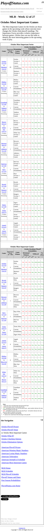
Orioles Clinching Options (11, 439)
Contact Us (22, 528)
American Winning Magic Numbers (14, 450)
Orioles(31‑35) (4, 62)
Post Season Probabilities (10, 480)
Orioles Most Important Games (14, 11)
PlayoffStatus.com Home (10, 486)
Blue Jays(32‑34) (4, 88)
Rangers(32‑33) (3, 191)
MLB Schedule (7, 471)
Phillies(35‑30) (4, 83)
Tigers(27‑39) (4, 206)
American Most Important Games (14, 463)
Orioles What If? (7, 436)
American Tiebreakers (9, 457)
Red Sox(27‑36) (4, 165)
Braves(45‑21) (4, 123)
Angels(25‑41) (4, 226)
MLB (6, 8)
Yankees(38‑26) (3, 109)
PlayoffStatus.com (15, 3)
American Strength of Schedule (13, 460)
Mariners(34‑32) (4, 68)
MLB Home (6, 468)
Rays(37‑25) (4, 170)
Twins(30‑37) (4, 211)
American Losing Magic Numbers (14, 454)
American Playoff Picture (16, 8)
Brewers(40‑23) (3, 144)
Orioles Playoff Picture (10, 427)
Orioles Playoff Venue (9, 430)
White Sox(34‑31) (4, 129)
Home (2, 8)
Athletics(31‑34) (4, 150)
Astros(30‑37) (4, 232)
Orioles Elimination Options (12, 442)
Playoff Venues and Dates (11, 477)
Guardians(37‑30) (4, 103)
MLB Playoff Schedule (10, 474)
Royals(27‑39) (4, 185)
